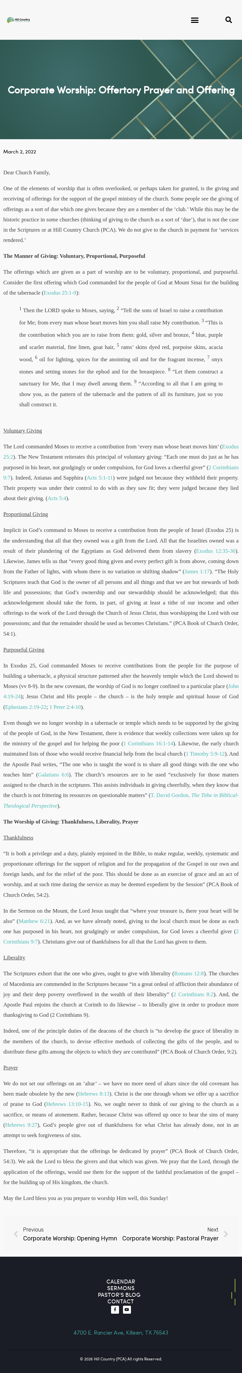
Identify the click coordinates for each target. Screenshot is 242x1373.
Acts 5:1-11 (100, 478)
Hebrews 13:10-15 (67, 1104)
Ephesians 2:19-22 (25, 707)
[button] (195, 20)
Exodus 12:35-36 (216, 551)
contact (120, 1301)
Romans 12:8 (189, 973)
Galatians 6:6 (53, 775)
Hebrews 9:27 (21, 1125)
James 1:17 (197, 571)
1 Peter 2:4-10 (65, 707)
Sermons (121, 1288)
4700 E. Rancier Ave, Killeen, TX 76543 (121, 1333)
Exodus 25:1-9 (60, 293)
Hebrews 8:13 (93, 1094)
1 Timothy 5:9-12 (205, 754)
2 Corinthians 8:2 (193, 994)
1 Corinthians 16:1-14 (148, 743)
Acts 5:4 (56, 498)
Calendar (120, 1281)
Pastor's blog (119, 1294)
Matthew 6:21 (34, 921)
